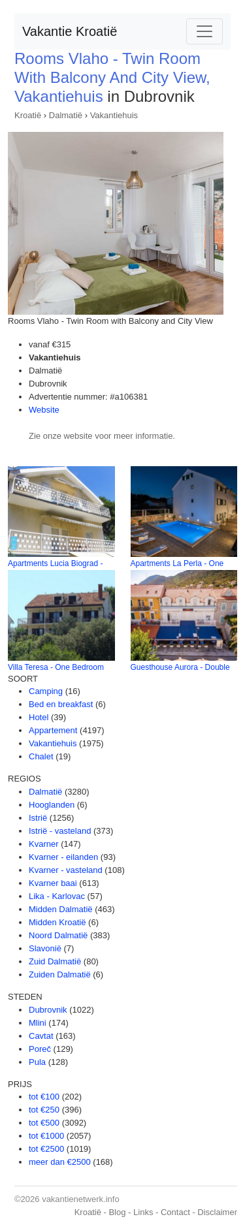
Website (44, 410)
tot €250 (44, 1110)
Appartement (53, 730)
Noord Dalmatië (58, 935)
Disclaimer (217, 1212)
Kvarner (44, 844)
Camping (46, 691)
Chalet (41, 756)
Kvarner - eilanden (63, 857)
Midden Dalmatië (61, 909)
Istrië (38, 818)
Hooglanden (51, 805)
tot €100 (44, 1096)
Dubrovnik (48, 1010)
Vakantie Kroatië (69, 31)
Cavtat (41, 1036)
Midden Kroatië (57, 922)
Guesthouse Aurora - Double (180, 667)
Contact (175, 1212)
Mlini (37, 1023)
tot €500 (44, 1123)
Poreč (40, 1049)
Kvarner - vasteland (66, 870)
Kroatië (27, 115)
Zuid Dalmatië (55, 961)
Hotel (38, 717)
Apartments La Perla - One (177, 563)
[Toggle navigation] (204, 31)
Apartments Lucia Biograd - (55, 563)
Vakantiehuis (114, 115)
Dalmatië (65, 115)
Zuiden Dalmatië (60, 974)
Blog (116, 1212)
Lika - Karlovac (57, 896)
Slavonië (45, 948)
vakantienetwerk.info (81, 1199)
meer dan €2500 (60, 1162)
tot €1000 (46, 1136)
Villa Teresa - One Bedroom (56, 667)
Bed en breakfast (61, 704)
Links (143, 1212)
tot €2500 (46, 1149)
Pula (37, 1062)
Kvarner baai (53, 883)
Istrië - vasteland (60, 831)
